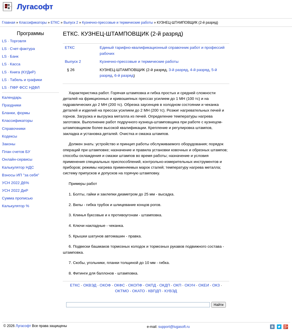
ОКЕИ (203, 285)
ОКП (177, 285)
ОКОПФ (135, 285)
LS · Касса (11, 64)
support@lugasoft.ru (174, 327)
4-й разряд (199, 70)
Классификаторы (33, 23)
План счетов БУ (16, 152)
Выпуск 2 (71, 23)
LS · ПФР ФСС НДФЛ (21, 87)
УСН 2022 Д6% (15, 183)
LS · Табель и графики (22, 80)
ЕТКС (55, 23)
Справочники (13, 128)
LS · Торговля (14, 41)
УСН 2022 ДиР (15, 190)
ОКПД (150, 285)
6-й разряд (123, 75)
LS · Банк (10, 56)
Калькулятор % (15, 206)
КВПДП (154, 291)
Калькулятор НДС (18, 167)
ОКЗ (216, 285)
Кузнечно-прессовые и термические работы (117, 23)
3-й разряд (178, 70)
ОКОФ (105, 285)
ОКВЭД (89, 285)
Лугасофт (23, 326)
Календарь (12, 97)
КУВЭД (170, 291)
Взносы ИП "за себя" (20, 175)
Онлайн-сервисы (17, 159)
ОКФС (119, 285)
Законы (8, 144)
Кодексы (9, 136)
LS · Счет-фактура (18, 49)
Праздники (11, 105)
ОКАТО (138, 291)
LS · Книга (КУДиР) (19, 72)
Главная (8, 23)
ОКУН (189, 285)
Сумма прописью (17, 198)
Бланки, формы (16, 113)
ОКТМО (122, 291)
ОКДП (164, 285)
